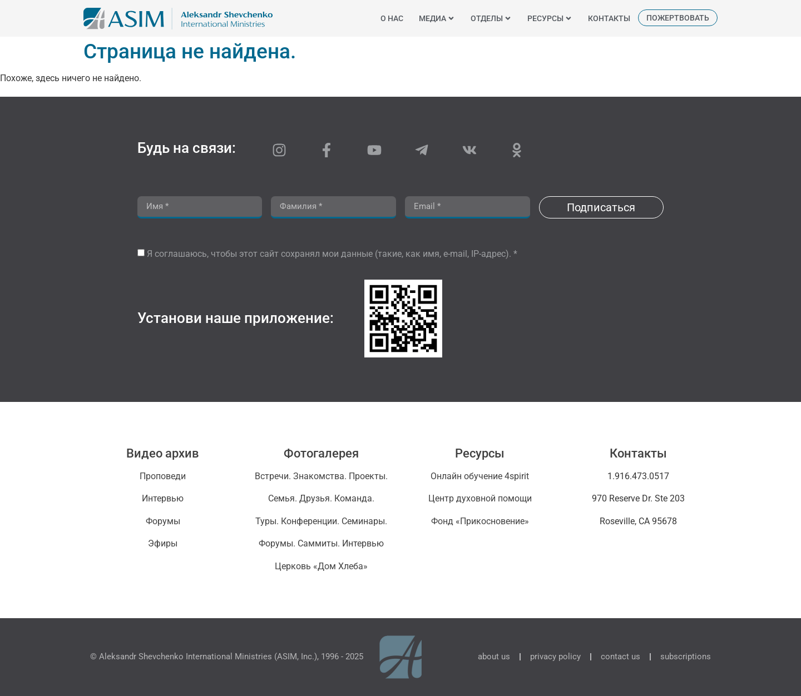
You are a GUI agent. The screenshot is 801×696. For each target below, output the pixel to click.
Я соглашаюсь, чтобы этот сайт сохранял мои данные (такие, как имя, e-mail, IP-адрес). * (332, 253)
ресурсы (549, 18)
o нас (391, 18)
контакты (609, 18)
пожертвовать (677, 17)
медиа (437, 18)
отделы (491, 18)
